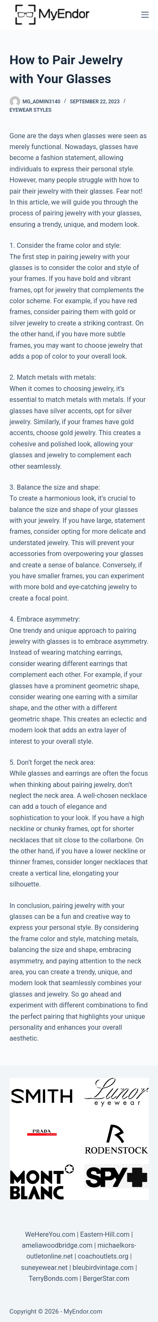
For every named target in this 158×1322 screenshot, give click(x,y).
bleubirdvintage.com (103, 1268)
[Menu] (145, 14)
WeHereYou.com (50, 1234)
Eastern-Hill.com (104, 1234)
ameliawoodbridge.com (57, 1245)
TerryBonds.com (53, 1279)
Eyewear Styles (31, 110)
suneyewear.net (44, 1268)
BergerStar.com (106, 1279)
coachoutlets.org (103, 1256)
